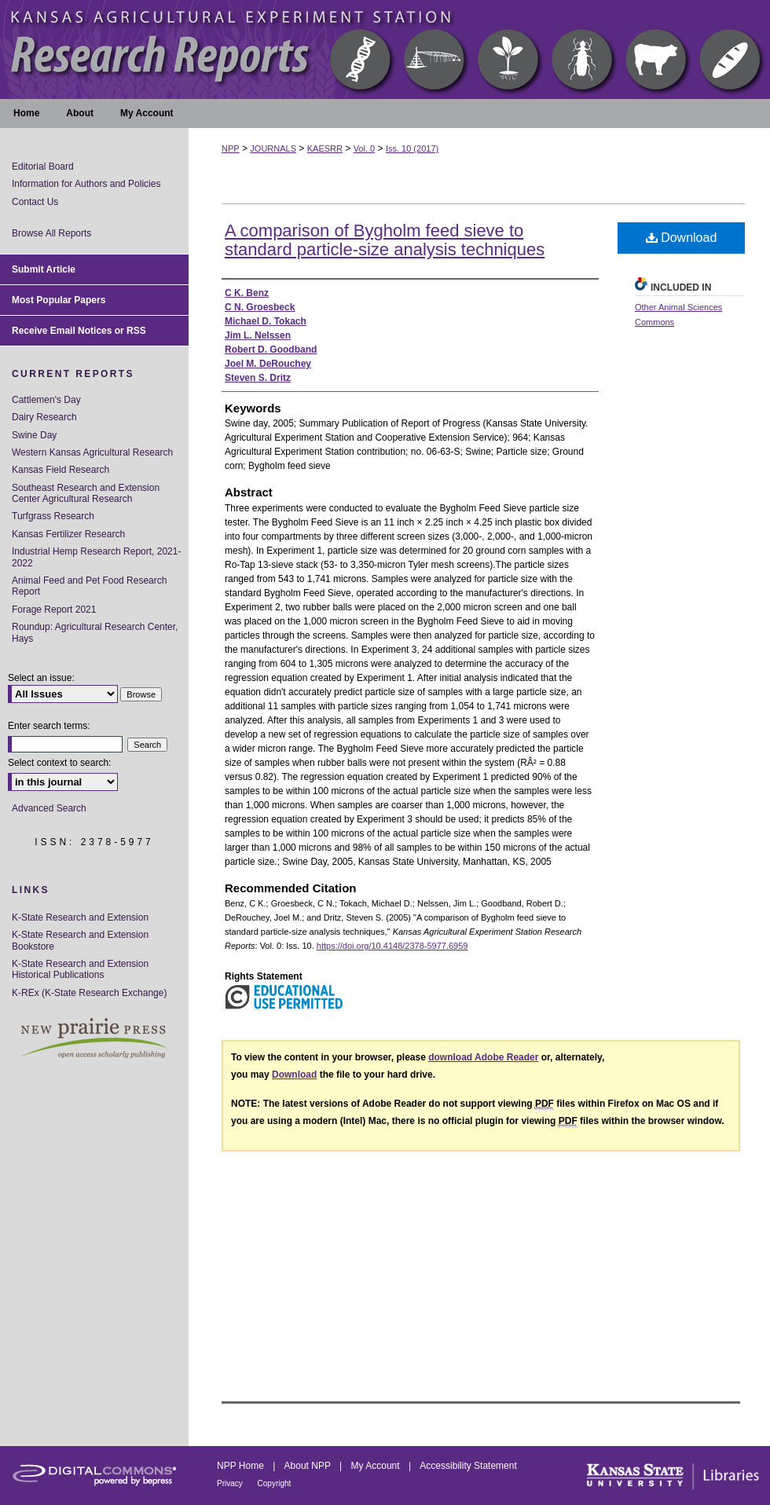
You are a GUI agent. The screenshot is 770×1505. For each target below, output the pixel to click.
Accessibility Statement (468, 1465)
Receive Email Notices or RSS (79, 330)
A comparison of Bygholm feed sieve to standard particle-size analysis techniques (384, 240)
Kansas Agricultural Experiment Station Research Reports (385, 49)
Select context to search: (59, 762)
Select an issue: (41, 677)
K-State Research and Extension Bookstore (80, 940)
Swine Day (34, 435)
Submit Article (43, 269)
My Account (376, 1465)
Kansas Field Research (60, 469)
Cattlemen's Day (46, 399)
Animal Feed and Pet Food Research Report (89, 586)
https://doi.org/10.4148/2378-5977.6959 (392, 945)
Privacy (231, 1483)
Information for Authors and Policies (86, 183)
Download (681, 237)
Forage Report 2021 (54, 609)
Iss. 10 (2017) (412, 148)
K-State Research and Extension (80, 917)
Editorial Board (43, 166)
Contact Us (35, 201)
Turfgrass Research (53, 516)
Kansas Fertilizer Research (68, 534)
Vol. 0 (365, 148)
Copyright (275, 1483)
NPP (231, 148)
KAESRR (325, 148)
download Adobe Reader (483, 1057)
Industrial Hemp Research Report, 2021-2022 (96, 557)
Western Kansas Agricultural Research (92, 452)
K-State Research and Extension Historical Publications (80, 969)
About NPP (308, 1465)
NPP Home (241, 1465)
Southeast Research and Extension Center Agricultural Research (86, 493)
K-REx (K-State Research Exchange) (89, 992)
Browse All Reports (51, 233)
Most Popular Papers (58, 300)
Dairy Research (44, 417)
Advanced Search (49, 808)
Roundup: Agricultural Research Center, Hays (95, 632)
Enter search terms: (49, 725)
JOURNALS (273, 148)
